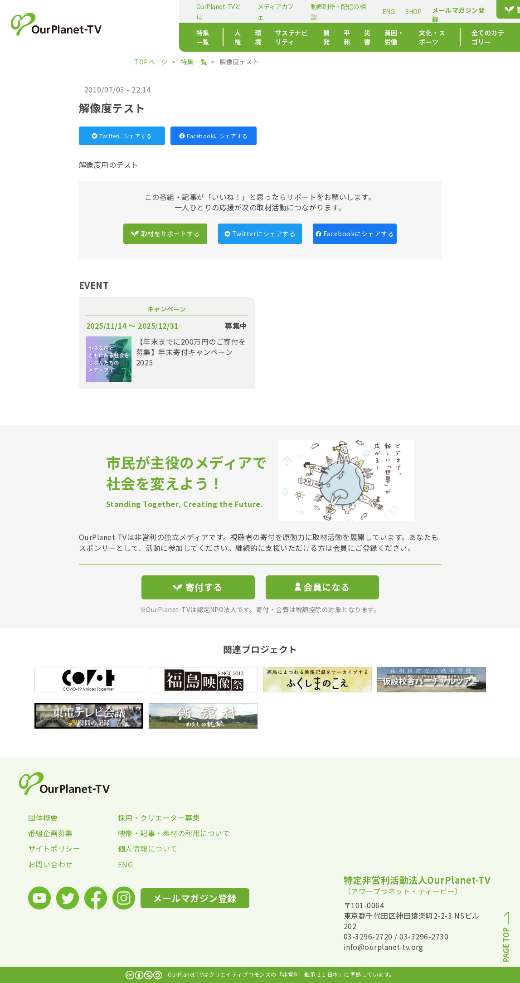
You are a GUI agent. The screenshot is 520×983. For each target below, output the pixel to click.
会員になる (322, 587)
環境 (206, 37)
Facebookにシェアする (213, 136)
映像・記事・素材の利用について (163, 832)
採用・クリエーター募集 (159, 817)
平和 (311, 37)
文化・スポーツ (415, 37)
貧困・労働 (368, 37)
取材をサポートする (165, 233)
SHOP (350, 11)
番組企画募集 (50, 832)
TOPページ (151, 61)
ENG (325, 11)
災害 (334, 37)
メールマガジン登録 (395, 14)
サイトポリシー (54, 848)
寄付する (463, 9)
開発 (288, 37)
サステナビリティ (249, 37)
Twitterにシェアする (122, 136)
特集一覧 (143, 37)
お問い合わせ (50, 864)
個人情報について (148, 848)
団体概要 (43, 817)
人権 (183, 37)
